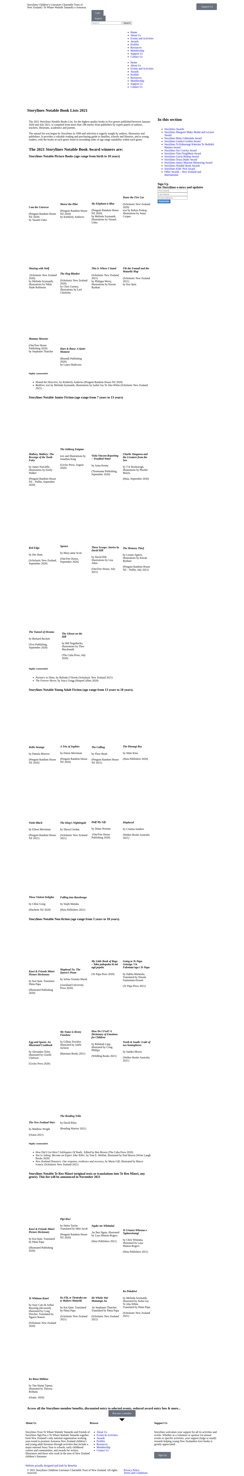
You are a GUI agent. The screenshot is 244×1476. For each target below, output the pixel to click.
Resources (136, 47)
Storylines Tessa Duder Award (180, 159)
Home (133, 32)
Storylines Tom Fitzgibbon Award (182, 153)
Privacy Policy (132, 1470)
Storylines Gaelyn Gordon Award (182, 141)
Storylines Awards (174, 129)
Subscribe (164, 201)
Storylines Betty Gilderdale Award (183, 138)
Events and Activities (142, 38)
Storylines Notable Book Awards (182, 165)
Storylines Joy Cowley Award (180, 150)
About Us (135, 35)
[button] (206, 6)
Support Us (136, 53)
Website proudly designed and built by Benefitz (51, 1465)
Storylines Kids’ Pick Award (179, 168)
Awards (134, 41)
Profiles (134, 44)
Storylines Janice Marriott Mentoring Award (188, 162)
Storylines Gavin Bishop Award (181, 156)
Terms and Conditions (136, 1472)
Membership (137, 50)
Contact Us (136, 56)
